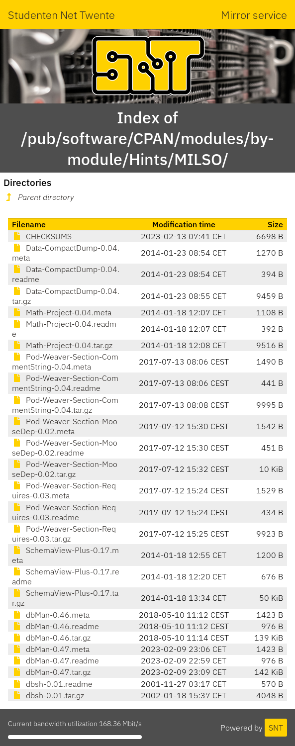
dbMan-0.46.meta (51, 615)
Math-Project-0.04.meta (61, 312)
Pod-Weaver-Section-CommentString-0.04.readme (65, 383)
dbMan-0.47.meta (51, 649)
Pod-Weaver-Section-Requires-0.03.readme (64, 512)
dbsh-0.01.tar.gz (48, 695)
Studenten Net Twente (61, 14)
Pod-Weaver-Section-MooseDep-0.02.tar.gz (64, 469)
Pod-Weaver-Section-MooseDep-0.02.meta (64, 426)
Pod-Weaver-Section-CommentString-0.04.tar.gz (65, 405)
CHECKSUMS (42, 236)
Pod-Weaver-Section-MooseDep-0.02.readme (64, 448)
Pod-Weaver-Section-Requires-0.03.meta (64, 490)
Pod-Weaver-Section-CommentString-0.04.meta (65, 362)
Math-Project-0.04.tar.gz (62, 345)
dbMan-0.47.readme (55, 660)
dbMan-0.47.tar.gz (51, 672)
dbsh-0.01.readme (52, 684)
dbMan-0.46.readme (55, 626)
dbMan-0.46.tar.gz (51, 638)
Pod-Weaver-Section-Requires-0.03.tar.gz (64, 534)
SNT (276, 728)
